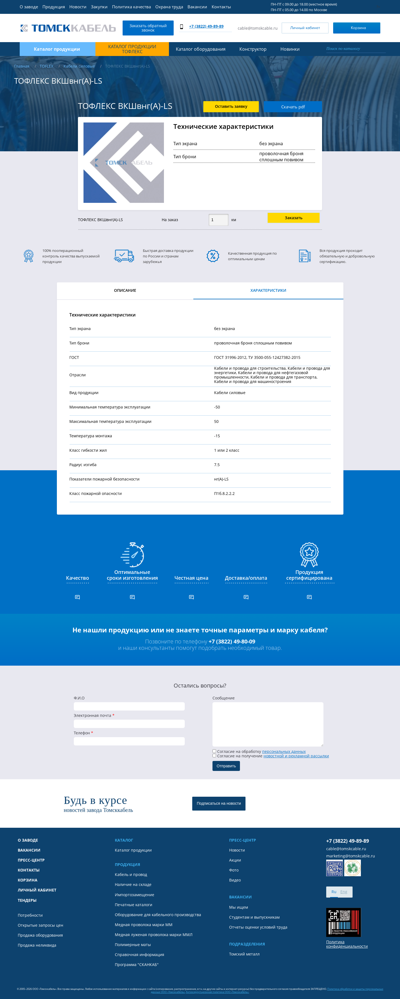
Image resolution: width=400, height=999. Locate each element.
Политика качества (131, 6)
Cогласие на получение (270, 755)
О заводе (29, 6)
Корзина (351, 27)
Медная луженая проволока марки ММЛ (154, 934)
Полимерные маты (133, 944)
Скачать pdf (293, 106)
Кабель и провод (131, 874)
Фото (234, 870)
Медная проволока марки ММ (144, 925)
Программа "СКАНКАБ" (137, 964)
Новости (78, 6)
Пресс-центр (31, 860)
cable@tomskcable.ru (258, 28)
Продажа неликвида (37, 945)
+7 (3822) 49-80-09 (232, 641)
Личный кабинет (305, 27)
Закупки (99, 6)
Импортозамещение (134, 895)
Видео (235, 880)
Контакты (221, 6)
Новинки (290, 49)
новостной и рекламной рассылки (296, 755)
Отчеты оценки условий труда (258, 927)
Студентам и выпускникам (254, 917)
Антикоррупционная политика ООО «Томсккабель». (217, 992)
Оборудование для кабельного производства (158, 915)
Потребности (30, 915)
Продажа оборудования (40, 935)
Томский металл (244, 954)
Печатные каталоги (133, 905)
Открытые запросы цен (40, 925)
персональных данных (284, 751)
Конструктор (253, 49)
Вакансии (197, 6)
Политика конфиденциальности (347, 944)
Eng (343, 891)
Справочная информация (139, 954)
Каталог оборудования (201, 49)
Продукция (53, 6)
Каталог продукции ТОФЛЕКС (132, 49)
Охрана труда (169, 6)
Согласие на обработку (259, 751)
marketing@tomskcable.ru (350, 856)
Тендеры (27, 900)
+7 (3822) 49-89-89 (206, 26)
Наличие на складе (133, 884)
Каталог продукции (133, 850)
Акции (235, 860)
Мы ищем (238, 907)
